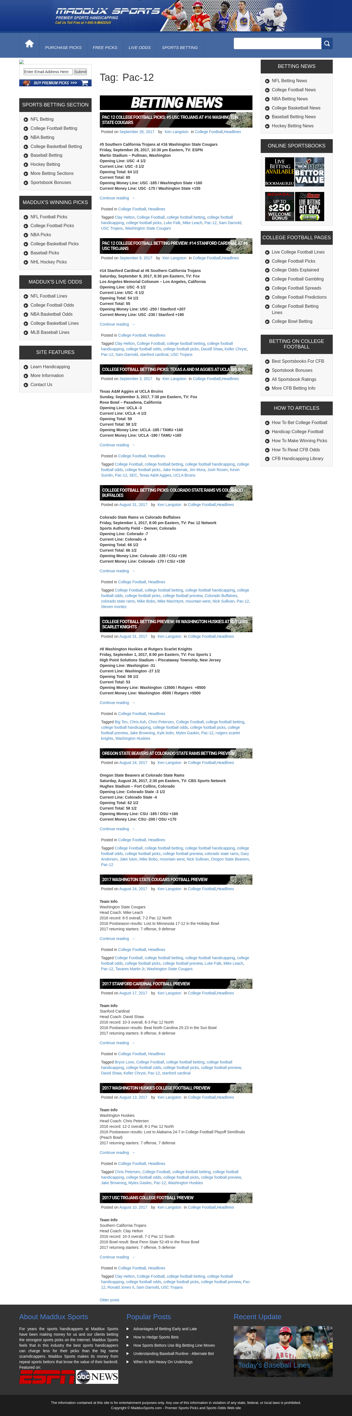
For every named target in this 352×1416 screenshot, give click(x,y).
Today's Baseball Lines (274, 1365)
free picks (105, 47)
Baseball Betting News (294, 116)
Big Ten (121, 722)
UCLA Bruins (184, 475)
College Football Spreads (296, 288)
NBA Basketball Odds (52, 351)
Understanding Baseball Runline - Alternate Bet (173, 1353)
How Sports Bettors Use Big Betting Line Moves (174, 1345)
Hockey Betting (45, 201)
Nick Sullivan (224, 601)
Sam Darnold (230, 223)
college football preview (183, 595)
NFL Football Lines (49, 333)
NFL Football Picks (49, 254)
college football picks (144, 223)
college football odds (143, 349)
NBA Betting (42, 174)
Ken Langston (176, 132)
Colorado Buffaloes (221, 595)
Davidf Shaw (211, 349)
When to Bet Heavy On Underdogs (163, 1362)
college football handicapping (210, 464)
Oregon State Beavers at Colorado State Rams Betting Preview (168, 753)
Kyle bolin (165, 733)
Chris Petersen (161, 722)
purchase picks (63, 47)
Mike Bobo (146, 601)
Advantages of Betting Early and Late (165, 1329)
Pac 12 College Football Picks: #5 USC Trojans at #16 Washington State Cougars (170, 120)
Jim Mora (197, 470)
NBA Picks (41, 272)
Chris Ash (138, 722)
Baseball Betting (46, 192)
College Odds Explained (295, 270)
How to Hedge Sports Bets (156, 1337)
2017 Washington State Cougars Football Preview (155, 879)
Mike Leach (192, 223)
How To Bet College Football (300, 422)
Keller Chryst (236, 349)
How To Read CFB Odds (296, 449)
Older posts (110, 1300)
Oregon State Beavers (230, 859)
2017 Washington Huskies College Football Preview (156, 1088)
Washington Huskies (133, 738)
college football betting (186, 217)
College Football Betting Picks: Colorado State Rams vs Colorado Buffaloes (172, 493)
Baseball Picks (45, 290)
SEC (133, 475)
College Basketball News (296, 108)
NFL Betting (42, 156)
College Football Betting (54, 165)
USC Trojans (112, 228)
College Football (209, 132)
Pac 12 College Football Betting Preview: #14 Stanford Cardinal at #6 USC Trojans (175, 246)
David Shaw (111, 1073)
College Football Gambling (298, 279)
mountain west (198, 601)
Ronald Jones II (121, 1287)
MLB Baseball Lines (50, 369)
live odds (140, 47)
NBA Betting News (290, 99)
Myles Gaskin (187, 733)
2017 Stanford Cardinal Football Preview (146, 983)
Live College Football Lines (298, 252)
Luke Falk (172, 223)
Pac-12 (210, 223)
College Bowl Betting (292, 321)
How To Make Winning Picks (300, 440)
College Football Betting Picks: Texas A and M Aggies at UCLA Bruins (173, 369)
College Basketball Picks (55, 281)
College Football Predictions (299, 297)
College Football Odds (52, 342)
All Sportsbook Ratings (294, 379)
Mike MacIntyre (170, 601)
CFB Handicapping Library (298, 458)
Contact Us (41, 422)
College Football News (294, 89)
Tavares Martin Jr (130, 969)
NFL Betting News (289, 80)
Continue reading (118, 198)
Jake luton (128, 859)
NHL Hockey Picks (49, 299)
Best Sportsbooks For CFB (298, 361)
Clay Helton (124, 217)
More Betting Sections (52, 210)
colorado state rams (118, 601)
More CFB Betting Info (293, 388)
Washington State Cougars (148, 228)
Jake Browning (142, 733)
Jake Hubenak (175, 470)
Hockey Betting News (293, 125)
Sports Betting (180, 47)
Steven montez (114, 606)
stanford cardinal (154, 354)
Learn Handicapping (50, 404)
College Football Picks (52, 263)
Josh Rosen (217, 470)
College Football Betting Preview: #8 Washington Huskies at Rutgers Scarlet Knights (175, 624)
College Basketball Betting (56, 184)
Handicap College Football (298, 431)
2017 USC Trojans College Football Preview (148, 1197)
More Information (47, 413)
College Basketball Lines (55, 360)
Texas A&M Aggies (155, 475)
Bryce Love (124, 1062)
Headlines (232, 132)
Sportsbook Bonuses (51, 220)
